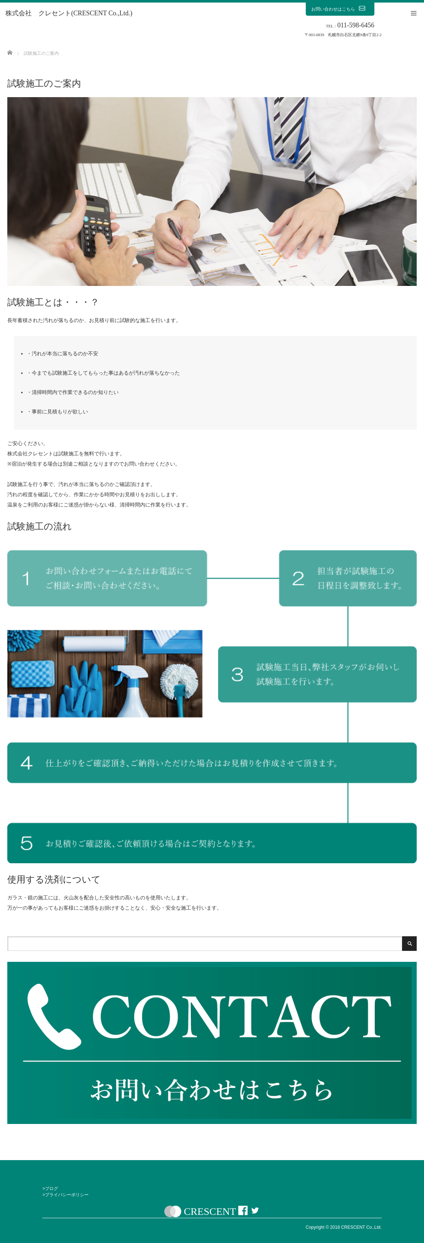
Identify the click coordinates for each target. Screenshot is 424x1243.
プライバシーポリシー (67, 1194)
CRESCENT (210, 1211)
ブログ (51, 1188)
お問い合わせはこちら (340, 9)
